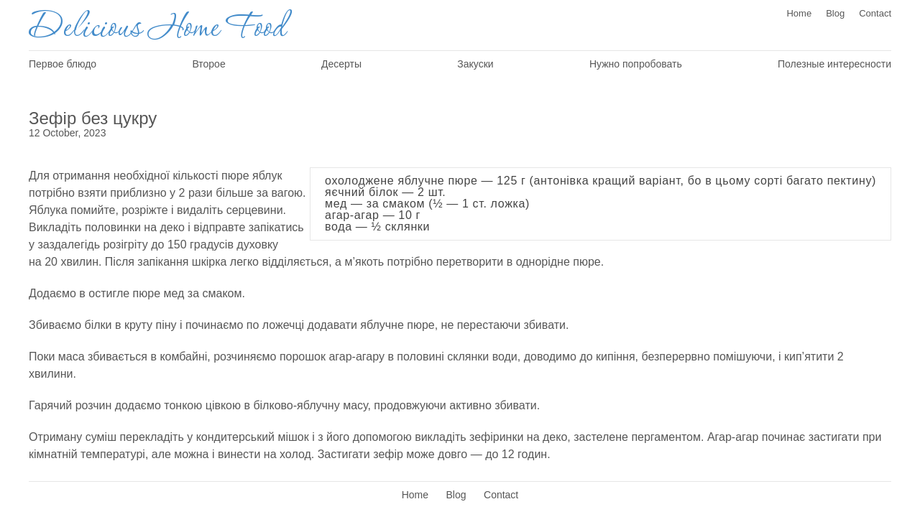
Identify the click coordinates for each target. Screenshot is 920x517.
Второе (208, 64)
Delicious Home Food (157, 28)
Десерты (341, 64)
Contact (875, 13)
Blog (835, 13)
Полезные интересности (834, 64)
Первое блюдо (62, 64)
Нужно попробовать (635, 64)
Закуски (475, 64)
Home (798, 13)
